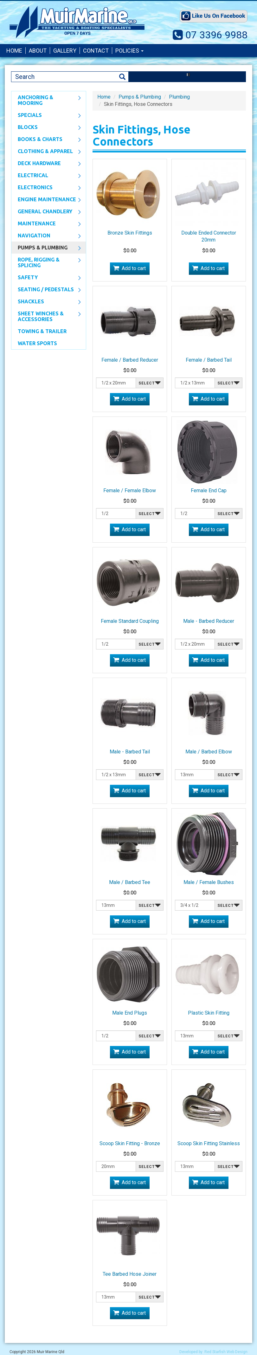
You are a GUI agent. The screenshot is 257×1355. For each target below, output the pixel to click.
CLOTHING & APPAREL (46, 151)
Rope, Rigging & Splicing (46, 262)
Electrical (46, 175)
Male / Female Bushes (208, 882)
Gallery (64, 50)
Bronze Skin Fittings (129, 233)
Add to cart (134, 268)
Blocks (46, 127)
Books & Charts (46, 139)
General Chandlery (46, 212)
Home (14, 50)
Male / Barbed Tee (129, 882)
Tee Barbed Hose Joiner (130, 1274)
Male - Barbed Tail (130, 752)
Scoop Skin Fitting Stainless (208, 1143)
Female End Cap (209, 490)
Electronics (46, 187)
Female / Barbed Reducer (129, 360)
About (38, 50)
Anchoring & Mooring (46, 100)
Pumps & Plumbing (46, 248)
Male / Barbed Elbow (208, 752)
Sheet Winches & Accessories (46, 316)
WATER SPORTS (37, 343)
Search (122, 76)
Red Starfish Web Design (225, 1352)
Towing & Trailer (42, 331)
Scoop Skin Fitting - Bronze (130, 1143)
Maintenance (46, 224)
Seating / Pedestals (46, 290)
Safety (46, 277)
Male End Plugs (129, 1013)
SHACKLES (46, 302)
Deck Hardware (46, 163)
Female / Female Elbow (129, 490)
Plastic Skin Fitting (208, 1013)
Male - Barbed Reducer (208, 621)
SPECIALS (46, 115)
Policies (129, 50)
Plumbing (179, 97)
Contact (96, 50)
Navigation (46, 236)
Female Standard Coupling (130, 621)
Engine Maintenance (46, 200)
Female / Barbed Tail (209, 360)
